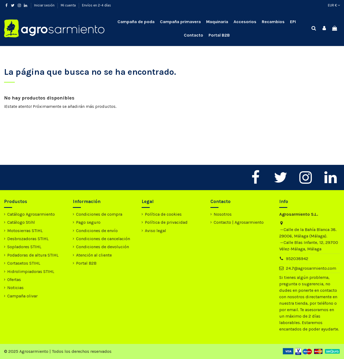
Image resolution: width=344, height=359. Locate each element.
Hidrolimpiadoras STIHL (30, 271)
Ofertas (14, 279)
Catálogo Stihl (21, 222)
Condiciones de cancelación (103, 238)
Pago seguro (88, 222)
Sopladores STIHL (24, 246)
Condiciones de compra (99, 214)
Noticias (15, 287)
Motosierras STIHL (25, 230)
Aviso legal (155, 230)
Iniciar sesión (44, 5)
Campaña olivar (22, 295)
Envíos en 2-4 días (96, 5)
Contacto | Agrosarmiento (239, 222)
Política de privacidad (166, 222)
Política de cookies (163, 214)
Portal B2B (86, 263)
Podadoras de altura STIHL (33, 255)
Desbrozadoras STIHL (28, 238)
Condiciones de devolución (102, 246)
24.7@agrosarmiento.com (311, 268)
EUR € (334, 5)
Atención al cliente (94, 255)
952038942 (297, 258)
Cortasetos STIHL (23, 263)
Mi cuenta (69, 5)
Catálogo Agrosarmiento (31, 214)
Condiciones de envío (97, 230)
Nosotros (223, 214)
